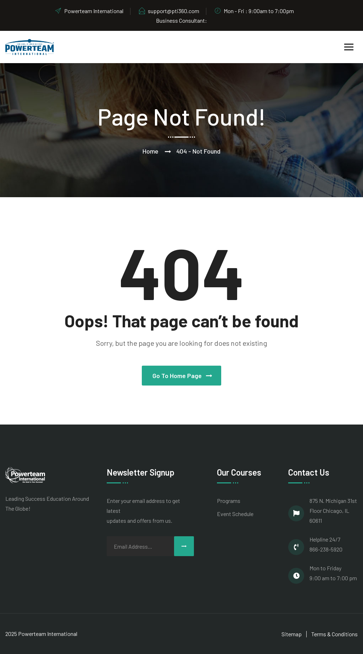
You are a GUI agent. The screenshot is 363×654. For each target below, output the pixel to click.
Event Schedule (235, 513)
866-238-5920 (325, 549)
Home (150, 151)
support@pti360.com (168, 10)
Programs (228, 500)
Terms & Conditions (334, 634)
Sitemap (291, 634)
